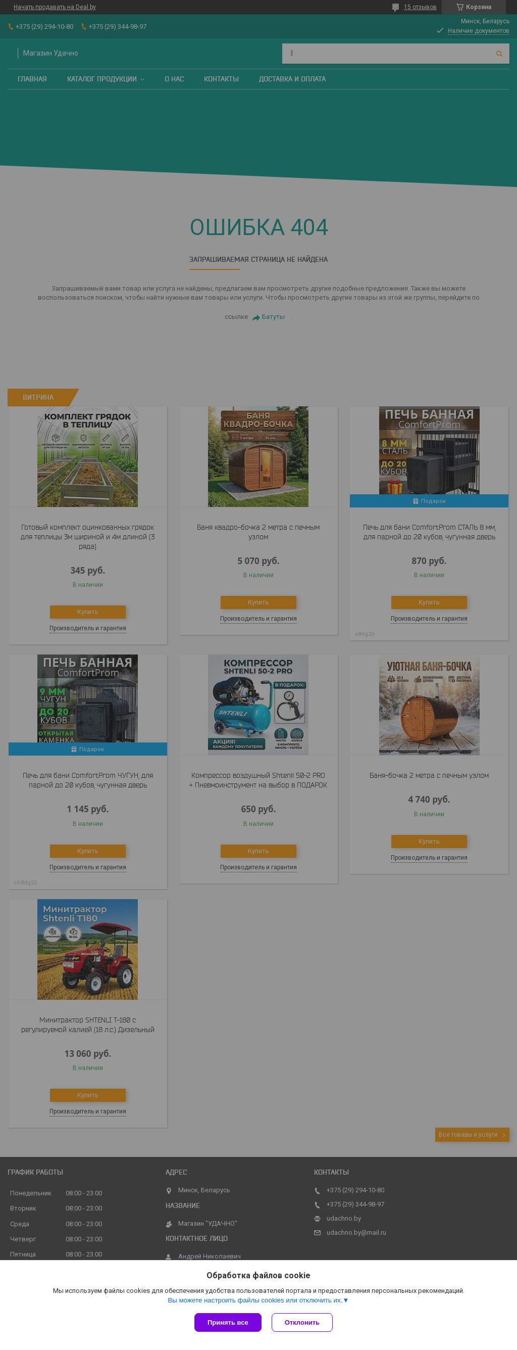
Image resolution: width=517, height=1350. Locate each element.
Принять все (228, 1322)
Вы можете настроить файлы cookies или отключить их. (255, 1300)
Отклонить (302, 1322)
